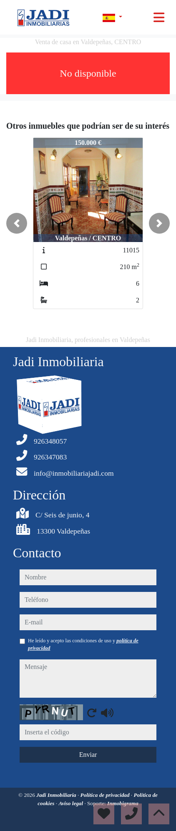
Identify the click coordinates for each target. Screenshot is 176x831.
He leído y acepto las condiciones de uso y (83, 644)
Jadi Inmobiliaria (57, 795)
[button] (16, 223)
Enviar (88, 754)
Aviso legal (71, 803)
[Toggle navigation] (158, 17)
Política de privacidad (105, 795)
